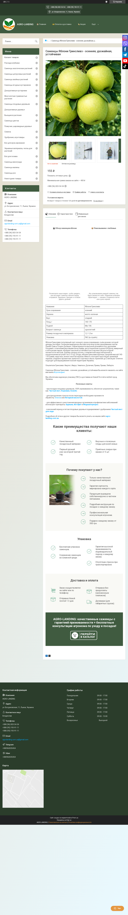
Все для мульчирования (14, 143)
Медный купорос (90, 404)
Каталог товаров (11, 57)
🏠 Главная (41, 24)
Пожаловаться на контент (58, 822)
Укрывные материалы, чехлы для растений (18, 149)
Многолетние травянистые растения (15, 97)
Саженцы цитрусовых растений (17, 74)
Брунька (69, 404)
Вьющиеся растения (13, 115)
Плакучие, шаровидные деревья (18, 126)
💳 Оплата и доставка (61, 24)
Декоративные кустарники (15, 91)
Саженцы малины (11, 167)
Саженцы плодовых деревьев (17, 104)
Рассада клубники (12, 63)
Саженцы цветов (11, 121)
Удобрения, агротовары (14, 137)
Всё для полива (10, 156)
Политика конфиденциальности (79, 822)
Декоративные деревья (14, 110)
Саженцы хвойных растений (16, 79)
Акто (76, 404)
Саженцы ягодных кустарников (17, 85)
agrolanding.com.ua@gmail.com (17, 224)
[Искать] (36, 41)
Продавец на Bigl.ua (64, 820)
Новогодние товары (12, 179)
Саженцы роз (10, 173)
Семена (7, 132)
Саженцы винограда (13, 162)
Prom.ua (75, 818)
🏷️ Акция (82, 24)
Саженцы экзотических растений (18, 68)
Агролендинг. (59, 372)
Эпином (58, 398)
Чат (117, 908)
